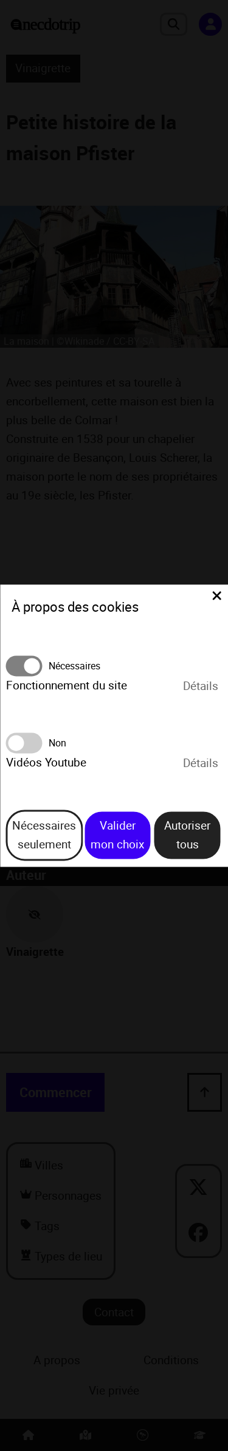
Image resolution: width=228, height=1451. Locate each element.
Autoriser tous (187, 835)
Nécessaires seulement (44, 835)
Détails (200, 686)
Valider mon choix (117, 835)
